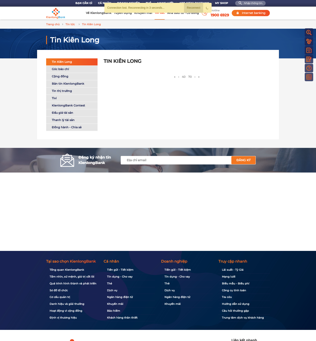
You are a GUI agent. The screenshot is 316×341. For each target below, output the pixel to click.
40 (183, 76)
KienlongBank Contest (68, 105)
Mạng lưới (228, 276)
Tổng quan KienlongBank (67, 269)
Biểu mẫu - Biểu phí (235, 283)
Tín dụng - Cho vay (119, 276)
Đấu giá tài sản (62, 112)
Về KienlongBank (98, 13)
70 (190, 76)
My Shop (221, 3)
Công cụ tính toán (234, 290)
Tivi (54, 97)
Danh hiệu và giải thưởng (67, 303)
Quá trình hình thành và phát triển (73, 283)
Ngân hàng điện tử (120, 297)
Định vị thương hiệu (63, 317)
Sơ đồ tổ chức (59, 290)
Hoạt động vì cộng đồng (66, 310)
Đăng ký (243, 159)
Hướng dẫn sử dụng (235, 303)
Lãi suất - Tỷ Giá (232, 269)
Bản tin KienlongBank (68, 83)
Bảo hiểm (113, 310)
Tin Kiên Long (62, 61)
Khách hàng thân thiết (122, 317)
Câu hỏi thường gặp (235, 310)
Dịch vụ (112, 290)
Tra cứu (227, 297)
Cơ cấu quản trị (60, 297)
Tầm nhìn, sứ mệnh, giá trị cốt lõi (72, 276)
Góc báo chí (60, 68)
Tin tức (160, 13)
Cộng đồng (60, 76)
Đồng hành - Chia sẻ (67, 126)
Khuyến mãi (143, 13)
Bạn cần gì (83, 3)
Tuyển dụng (123, 13)
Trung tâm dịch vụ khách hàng (243, 317)
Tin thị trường (62, 90)
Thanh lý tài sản (63, 119)
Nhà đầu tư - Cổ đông (183, 13)
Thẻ (109, 283)
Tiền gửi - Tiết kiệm (120, 269)
